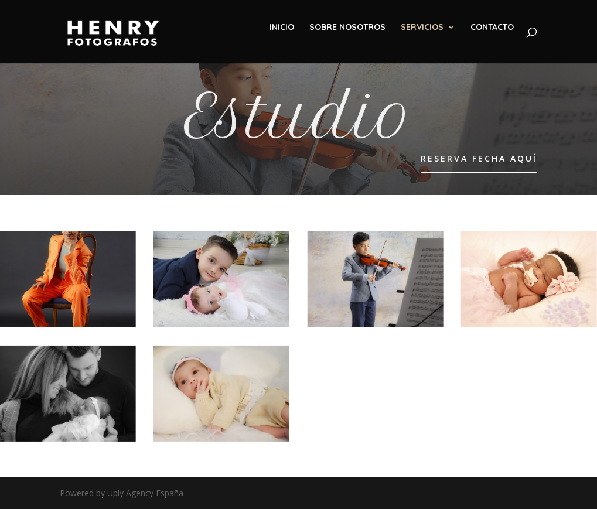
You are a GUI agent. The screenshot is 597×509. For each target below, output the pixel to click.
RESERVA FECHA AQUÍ (479, 158)
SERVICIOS (422, 27)
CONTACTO (492, 27)
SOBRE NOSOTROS (347, 27)
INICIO (281, 27)
